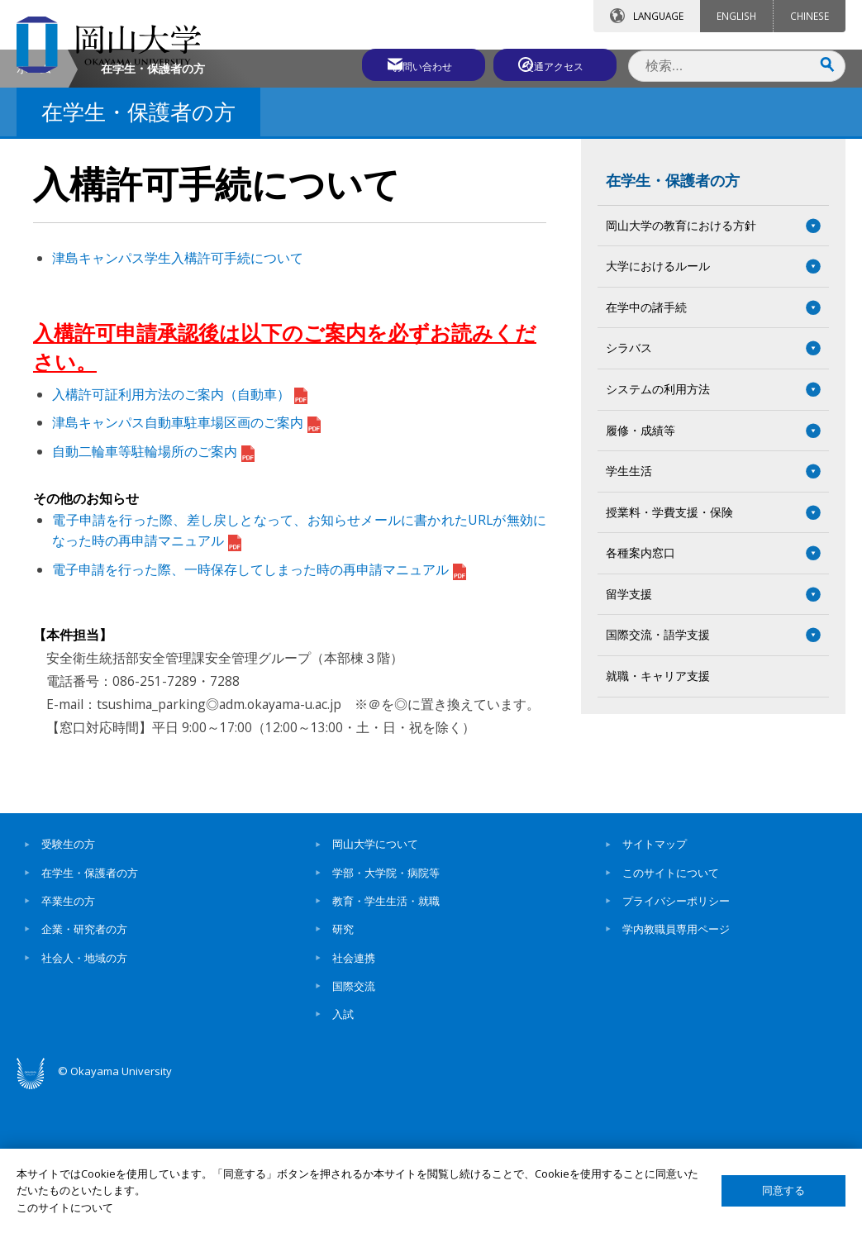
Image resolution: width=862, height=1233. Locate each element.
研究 (343, 1067)
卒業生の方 (68, 1039)
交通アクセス (557, 63)
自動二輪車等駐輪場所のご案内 (153, 590)
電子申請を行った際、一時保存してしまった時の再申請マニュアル (259, 708)
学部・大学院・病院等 (386, 1011)
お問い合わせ (411, 63)
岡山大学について (375, 982)
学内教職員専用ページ (676, 1067)
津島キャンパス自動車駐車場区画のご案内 (186, 561)
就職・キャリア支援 (658, 814)
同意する (783, 1190)
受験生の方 (68, 982)
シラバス (629, 486)
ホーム (34, 207)
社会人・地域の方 (84, 1096)
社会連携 (353, 1096)
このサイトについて (670, 1011)
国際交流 (353, 1124)
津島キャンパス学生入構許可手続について (177, 397)
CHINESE (809, 15)
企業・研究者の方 (84, 1067)
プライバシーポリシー (676, 1039)
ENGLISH (736, 15)
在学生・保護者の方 (673, 319)
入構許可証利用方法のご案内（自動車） (179, 533)
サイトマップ (654, 982)
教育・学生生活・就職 (386, 1039)
